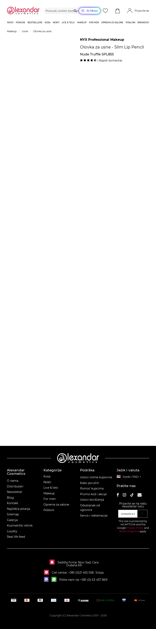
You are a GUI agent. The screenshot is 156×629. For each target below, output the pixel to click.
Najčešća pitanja (18, 509)
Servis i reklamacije (93, 515)
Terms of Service (129, 531)
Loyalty (12, 531)
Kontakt (12, 503)
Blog (10, 497)
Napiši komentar (110, 60)
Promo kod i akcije (93, 494)
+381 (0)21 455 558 (81, 572)
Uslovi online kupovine (96, 477)
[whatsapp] (54, 580)
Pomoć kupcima (92, 488)
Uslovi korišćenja (92, 499)
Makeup (49, 493)
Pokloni (48, 510)
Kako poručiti (89, 483)
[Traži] (75, 11)
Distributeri (15, 486)
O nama (12, 481)
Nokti (47, 482)
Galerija (12, 520)
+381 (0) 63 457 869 (93, 580)
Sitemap (13, 514)
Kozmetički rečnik (19, 525)
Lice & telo (50, 487)
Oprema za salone (56, 504)
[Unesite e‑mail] (128, 514)
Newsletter (14, 492)
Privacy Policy (135, 527)
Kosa (46, 476)
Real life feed (16, 537)
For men (49, 499)
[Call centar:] (47, 572)
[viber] (47, 580)
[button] (117, 11)
